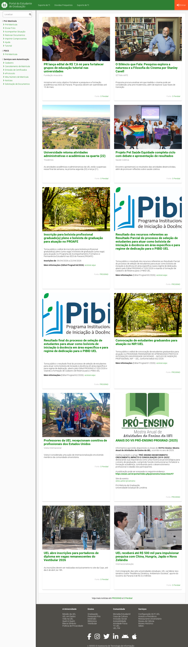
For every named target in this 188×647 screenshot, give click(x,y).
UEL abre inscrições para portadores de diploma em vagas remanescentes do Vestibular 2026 (71, 556)
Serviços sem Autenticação (15, 59)
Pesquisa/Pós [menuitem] (94, 616)
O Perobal (104, 96)
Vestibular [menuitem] (92, 623)
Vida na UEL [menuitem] (67, 619)
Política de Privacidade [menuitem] (72, 626)
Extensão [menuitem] (92, 619)
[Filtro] (17, 14)
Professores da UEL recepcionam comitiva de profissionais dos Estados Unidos (75, 442)
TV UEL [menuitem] (116, 626)
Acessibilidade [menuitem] (119, 621)
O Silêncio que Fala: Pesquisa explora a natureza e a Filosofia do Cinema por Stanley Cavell (147, 68)
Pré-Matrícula (9, 21)
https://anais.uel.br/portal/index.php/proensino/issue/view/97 (145, 474)
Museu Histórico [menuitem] (145, 623)
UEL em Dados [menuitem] (68, 616)
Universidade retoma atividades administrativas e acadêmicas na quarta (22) (74, 154)
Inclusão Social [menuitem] (120, 619)
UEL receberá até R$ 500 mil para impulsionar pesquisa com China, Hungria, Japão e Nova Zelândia (147, 556)
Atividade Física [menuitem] (120, 623)
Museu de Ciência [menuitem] (146, 621)
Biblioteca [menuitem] (92, 621)
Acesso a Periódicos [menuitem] (147, 616)
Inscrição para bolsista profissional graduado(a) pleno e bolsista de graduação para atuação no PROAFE (73, 238)
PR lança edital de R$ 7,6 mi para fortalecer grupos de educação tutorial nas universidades (74, 68)
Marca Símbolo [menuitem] (69, 623)
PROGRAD (104, 274)
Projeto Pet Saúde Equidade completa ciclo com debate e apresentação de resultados (145, 154)
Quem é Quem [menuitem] (68, 621)
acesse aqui (90, 265)
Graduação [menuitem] (93, 614)
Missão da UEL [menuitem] (69, 614)
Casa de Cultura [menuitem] (120, 616)
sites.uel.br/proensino (125, 481)
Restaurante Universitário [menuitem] (150, 619)
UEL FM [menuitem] (116, 628)
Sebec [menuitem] (141, 626)
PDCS (5, 51)
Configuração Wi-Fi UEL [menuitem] (149, 614)
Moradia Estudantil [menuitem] (121, 614)
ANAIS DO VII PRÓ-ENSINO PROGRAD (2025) (147, 440)
